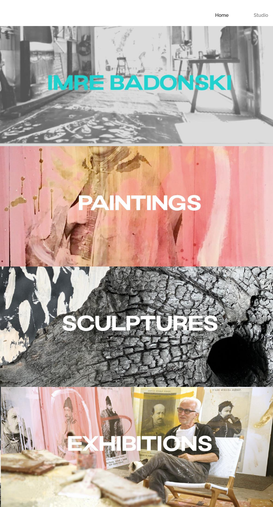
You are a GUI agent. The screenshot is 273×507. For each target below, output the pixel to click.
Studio (261, 15)
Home (222, 15)
